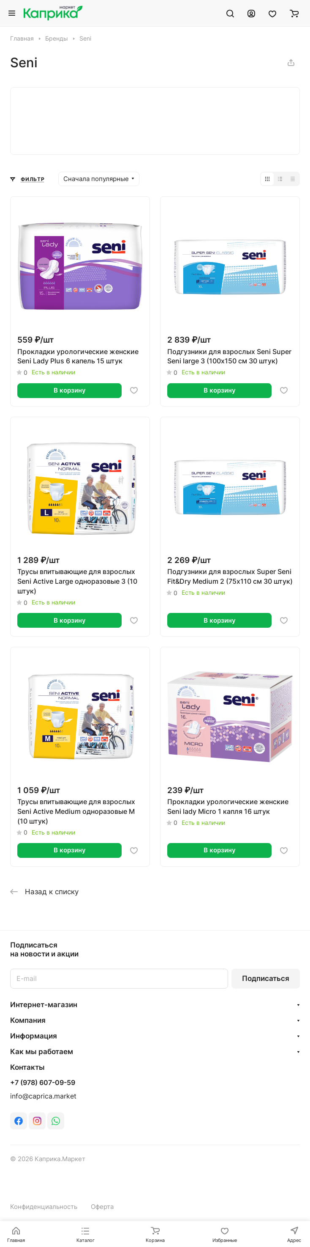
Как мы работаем (41, 1051)
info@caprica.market (43, 1096)
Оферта (102, 1207)
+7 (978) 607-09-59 (42, 1083)
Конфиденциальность (43, 1207)
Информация (33, 1036)
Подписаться (265, 978)
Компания (28, 1020)
